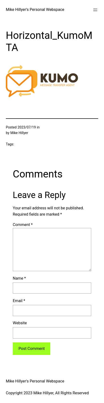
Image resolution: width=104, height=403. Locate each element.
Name (19, 278)
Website (20, 323)
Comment (23, 224)
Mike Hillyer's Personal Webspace (35, 9)
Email (19, 300)
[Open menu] (95, 10)
